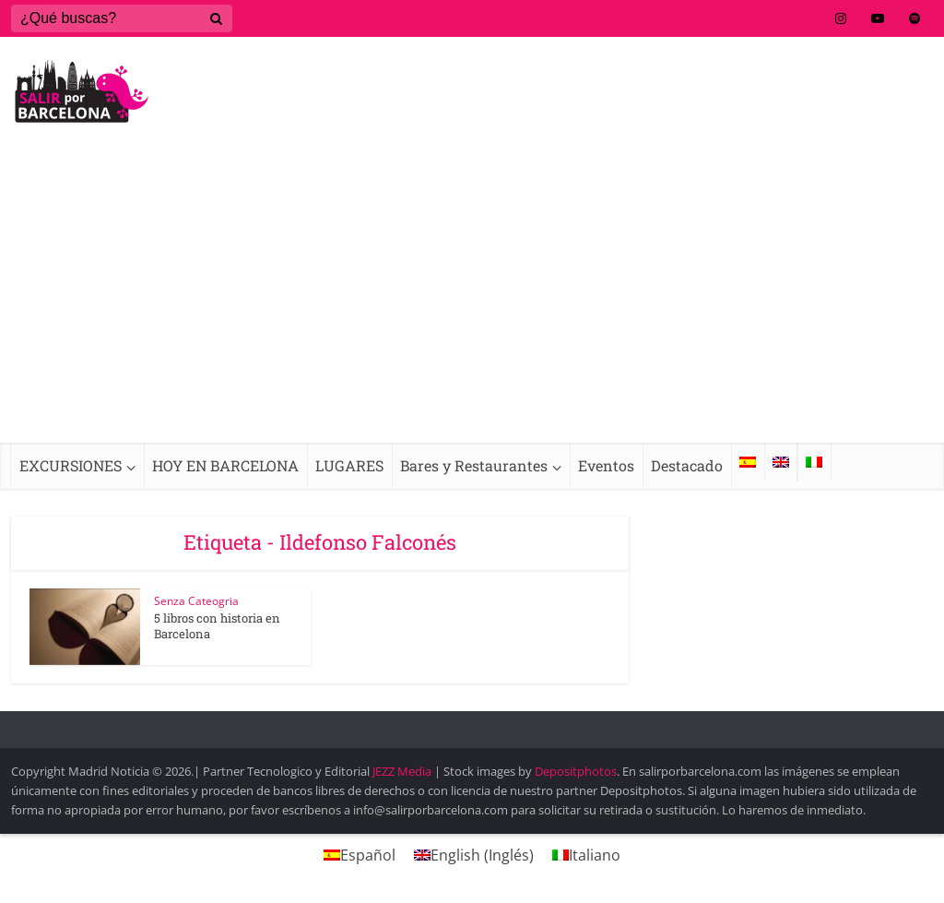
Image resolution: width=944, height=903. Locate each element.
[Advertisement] (472, 304)
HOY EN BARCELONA (225, 465)
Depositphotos (576, 771)
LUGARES (349, 465)
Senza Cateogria (196, 601)
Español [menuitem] (367, 855)
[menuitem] (747, 462)
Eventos (606, 465)
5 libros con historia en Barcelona (217, 626)
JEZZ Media (403, 771)
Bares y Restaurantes (474, 465)
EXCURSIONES (70, 465)
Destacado (687, 465)
